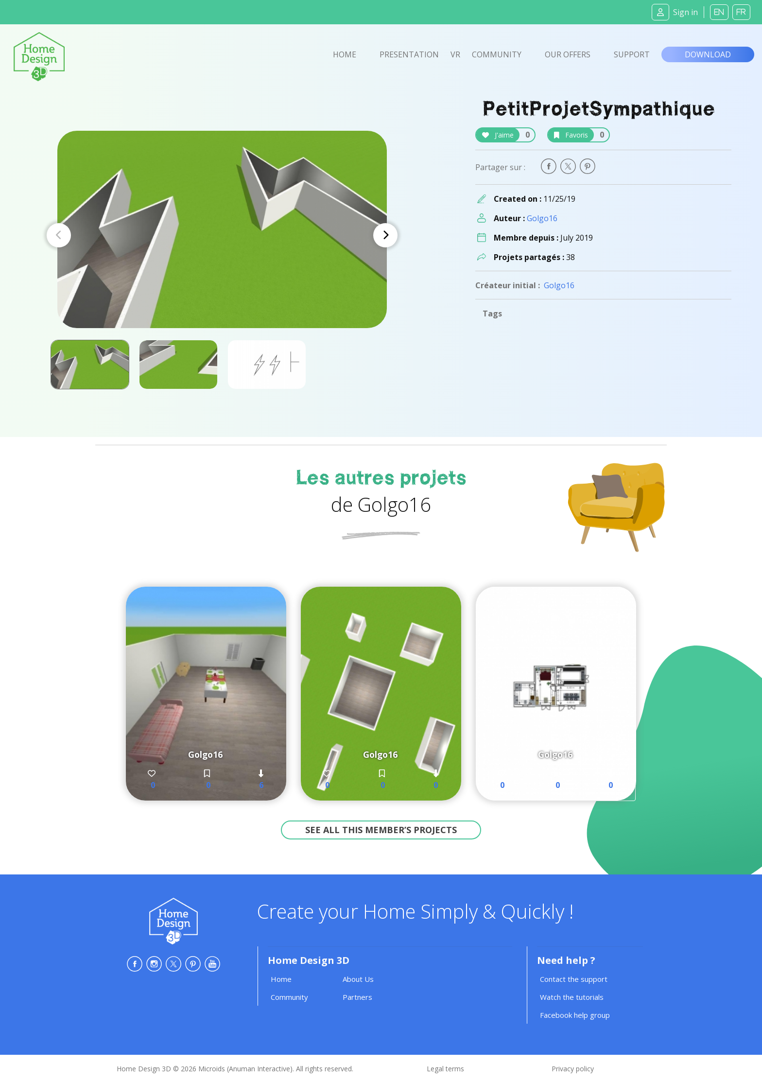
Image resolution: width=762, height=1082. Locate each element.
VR (455, 54)
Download (708, 54)
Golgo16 (542, 218)
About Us (358, 979)
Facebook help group (575, 1015)
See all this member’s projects (381, 830)
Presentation (409, 54)
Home (344, 54)
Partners (357, 997)
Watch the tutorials (572, 997)
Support (632, 54)
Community (496, 54)
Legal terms (445, 1068)
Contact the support (573, 979)
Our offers (567, 54)
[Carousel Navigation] (222, 235)
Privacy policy (573, 1068)
